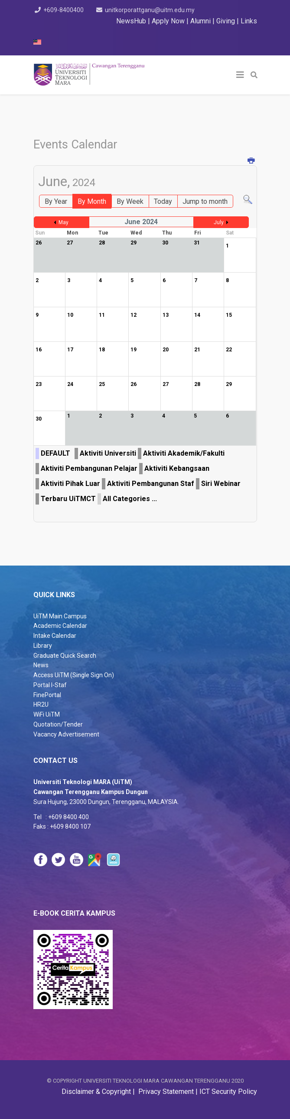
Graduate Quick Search (64, 655)
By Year (56, 201)
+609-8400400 (63, 9)
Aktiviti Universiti (108, 453)
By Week (130, 201)
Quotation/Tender (58, 724)
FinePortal (47, 694)
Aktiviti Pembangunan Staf (150, 483)
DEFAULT (55, 453)
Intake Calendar (54, 635)
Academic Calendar (60, 625)
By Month (92, 201)
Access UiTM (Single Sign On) (73, 675)
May (63, 222)
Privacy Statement (165, 1091)
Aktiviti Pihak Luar (70, 483)
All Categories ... (130, 499)
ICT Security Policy (228, 1091)
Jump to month (205, 201)
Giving (225, 21)
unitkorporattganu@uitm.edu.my (151, 9)
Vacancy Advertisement (66, 734)
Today (163, 201)
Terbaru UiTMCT (68, 499)
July (219, 222)
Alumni (201, 21)
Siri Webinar (221, 483)
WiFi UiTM (46, 714)
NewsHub (131, 21)
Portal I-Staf (50, 685)
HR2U (41, 704)
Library (42, 645)
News (41, 665)
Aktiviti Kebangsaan (176, 468)
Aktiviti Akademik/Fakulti (184, 453)
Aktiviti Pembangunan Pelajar (89, 468)
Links (249, 21)
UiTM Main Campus (60, 616)
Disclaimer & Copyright (97, 1091)
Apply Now (168, 21)
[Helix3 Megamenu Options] (240, 74)
